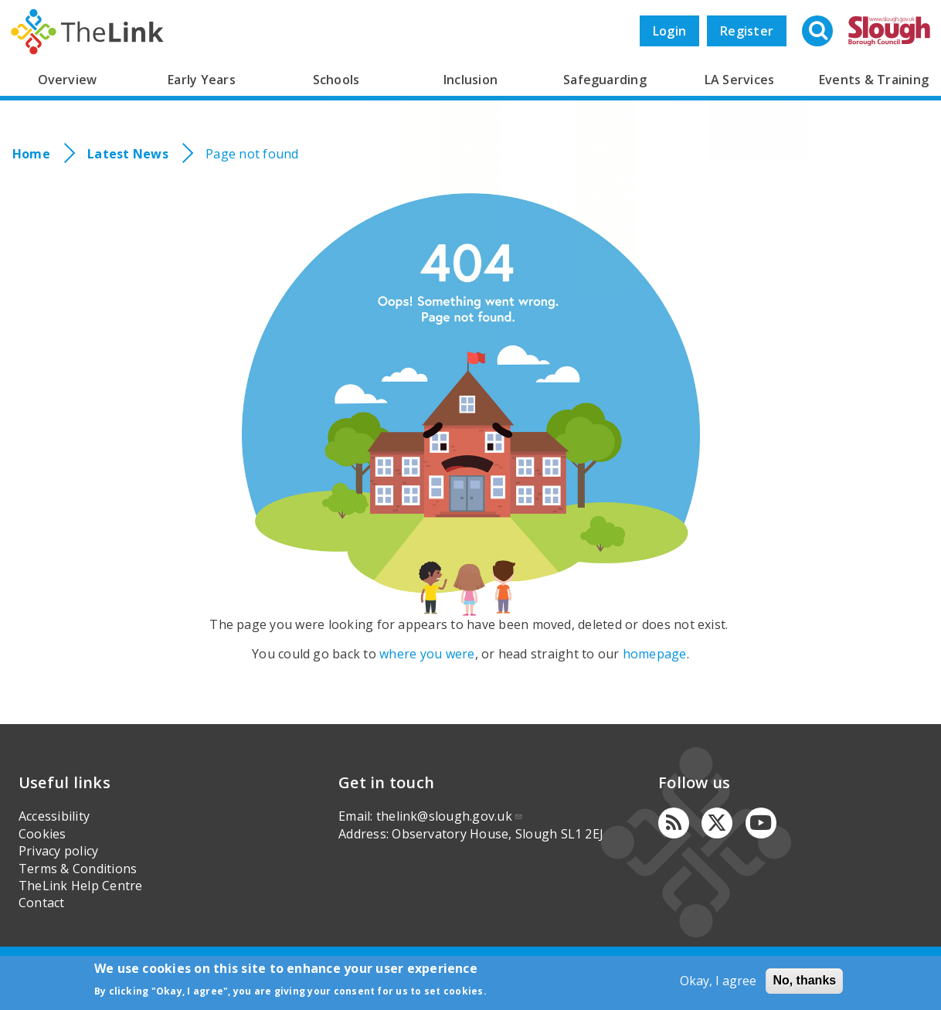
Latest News (127, 153)
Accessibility (54, 816)
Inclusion (470, 79)
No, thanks (804, 980)
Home (31, 153)
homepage (655, 653)
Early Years (202, 79)
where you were (426, 653)
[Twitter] (717, 823)
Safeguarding (605, 79)
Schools (336, 79)
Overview (67, 79)
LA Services (740, 79)
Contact (42, 902)
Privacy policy (58, 850)
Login (669, 30)
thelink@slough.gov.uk (449, 816)
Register (746, 30)
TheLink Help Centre (81, 885)
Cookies (42, 833)
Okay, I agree (718, 980)
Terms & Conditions (78, 868)
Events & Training (874, 79)
